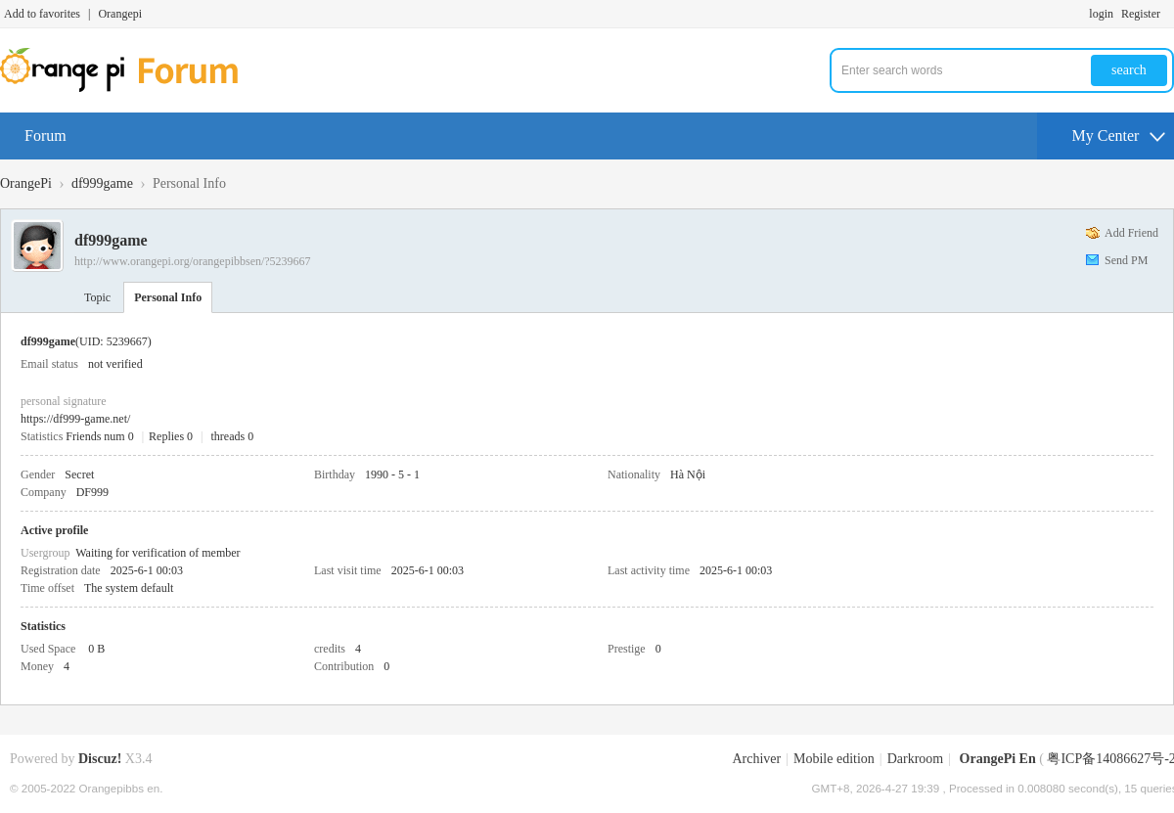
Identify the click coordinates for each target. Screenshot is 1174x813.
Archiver (756, 758)
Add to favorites (42, 14)
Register (1140, 14)
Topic (97, 297)
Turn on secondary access (1169, 14)
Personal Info (168, 297)
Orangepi (120, 14)
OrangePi (26, 183)
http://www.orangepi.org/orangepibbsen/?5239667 (192, 261)
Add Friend (1131, 233)
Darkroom (915, 758)
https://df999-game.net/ (75, 419)
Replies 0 (171, 436)
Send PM (1126, 260)
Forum (45, 135)
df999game (102, 183)
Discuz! (99, 758)
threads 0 (232, 436)
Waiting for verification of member (157, 553)
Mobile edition (834, 758)
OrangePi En (998, 758)
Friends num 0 (99, 436)
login (1101, 14)
